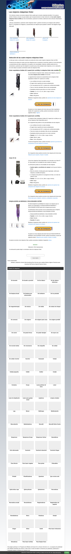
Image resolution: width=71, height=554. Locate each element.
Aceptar (67, 552)
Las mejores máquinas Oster (21, 12)
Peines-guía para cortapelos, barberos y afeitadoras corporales (43, 198)
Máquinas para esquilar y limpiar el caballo (38, 154)
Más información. (57, 552)
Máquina (58, 5)
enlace (49, 240)
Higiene (38, 112)
